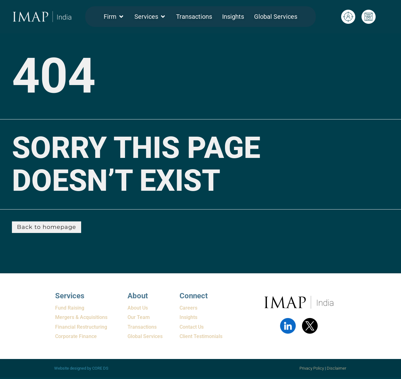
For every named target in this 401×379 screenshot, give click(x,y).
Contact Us (192, 327)
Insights (188, 317)
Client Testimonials (201, 336)
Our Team (139, 317)
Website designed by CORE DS (81, 368)
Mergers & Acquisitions (81, 317)
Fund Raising (69, 308)
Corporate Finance (76, 336)
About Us (138, 308)
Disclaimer (337, 368)
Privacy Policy (311, 368)
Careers (188, 308)
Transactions (142, 327)
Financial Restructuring (81, 327)
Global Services (145, 336)
